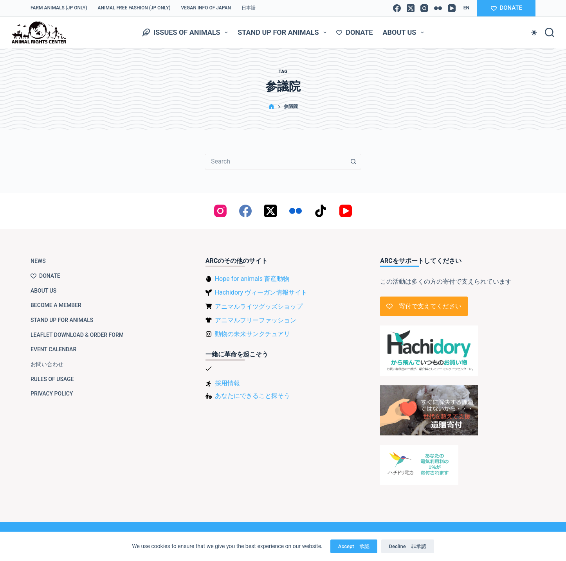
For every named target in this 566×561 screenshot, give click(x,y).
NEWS (38, 261)
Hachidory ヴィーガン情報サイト (261, 292)
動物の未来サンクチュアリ (252, 334)
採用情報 (227, 383)
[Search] (549, 32)
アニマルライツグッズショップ (259, 306)
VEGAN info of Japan (206, 8)
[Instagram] (424, 8)
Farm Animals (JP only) (59, 8)
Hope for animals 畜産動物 (252, 278)
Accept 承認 (354, 546)
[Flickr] (438, 8)
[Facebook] (397, 8)
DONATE (506, 7)
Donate (354, 32)
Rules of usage (52, 379)
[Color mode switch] (534, 33)
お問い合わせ (47, 364)
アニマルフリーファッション (255, 320)
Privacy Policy (52, 393)
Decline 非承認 (407, 546)
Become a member (56, 305)
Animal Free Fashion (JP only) (134, 8)
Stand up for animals (284, 32)
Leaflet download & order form (77, 335)
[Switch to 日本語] (248, 8)
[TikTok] (320, 211)
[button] (466, 8)
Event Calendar (53, 349)
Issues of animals (186, 32)
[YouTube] (452, 8)
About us (404, 32)
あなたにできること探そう (252, 395)
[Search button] (353, 161)
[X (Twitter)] (411, 8)
